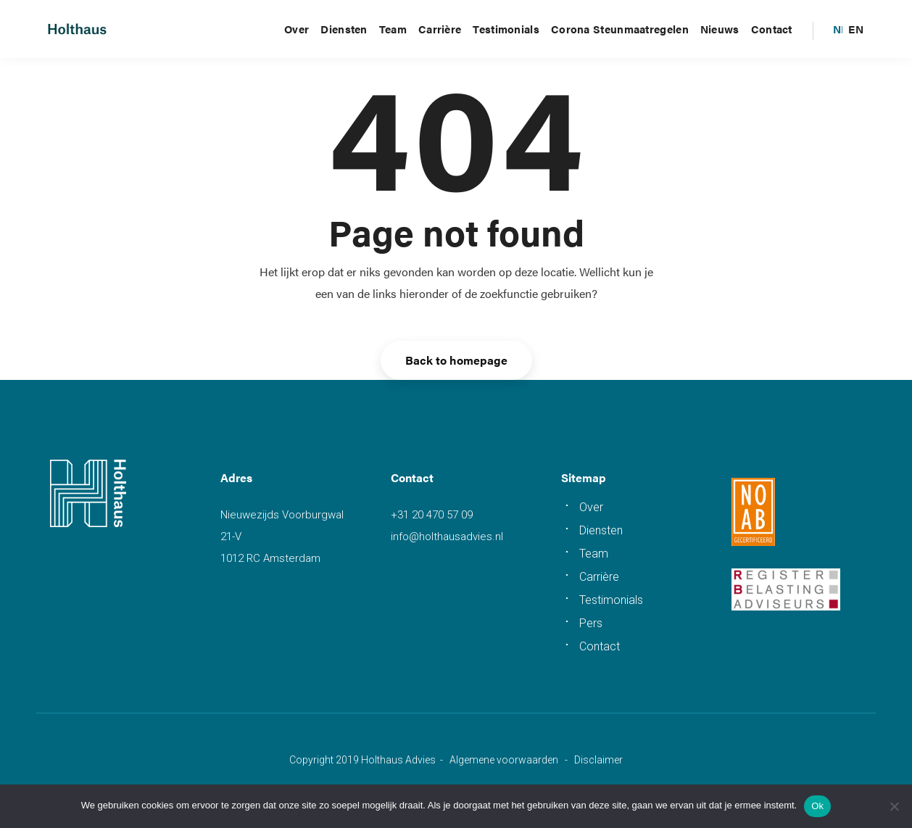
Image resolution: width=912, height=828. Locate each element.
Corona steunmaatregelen (620, 28)
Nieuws (719, 28)
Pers (590, 623)
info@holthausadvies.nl (447, 536)
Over (296, 28)
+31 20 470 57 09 (432, 514)
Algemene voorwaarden (503, 760)
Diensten (343, 28)
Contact (771, 28)
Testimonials (506, 28)
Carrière (439, 28)
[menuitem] (840, 29)
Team (393, 28)
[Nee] (894, 806)
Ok (817, 805)
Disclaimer (598, 760)
